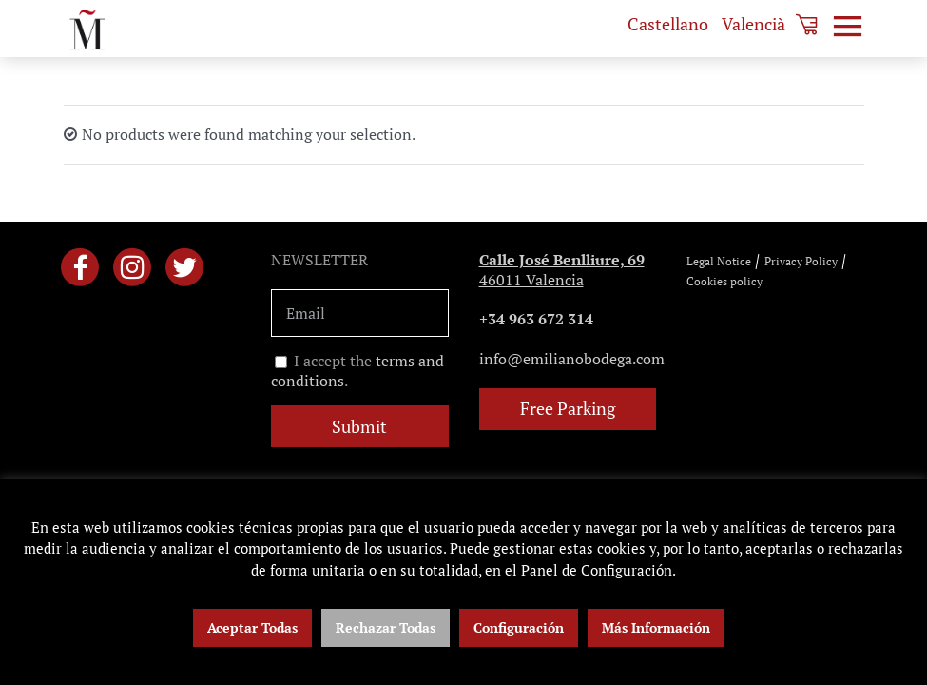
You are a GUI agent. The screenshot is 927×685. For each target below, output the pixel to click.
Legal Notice (718, 261)
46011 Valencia (562, 269)
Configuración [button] (518, 627)
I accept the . (357, 371)
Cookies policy (724, 281)
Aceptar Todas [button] (252, 627)
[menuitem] (668, 24)
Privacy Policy (801, 261)
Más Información (656, 627)
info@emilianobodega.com (572, 358)
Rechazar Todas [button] (385, 627)
